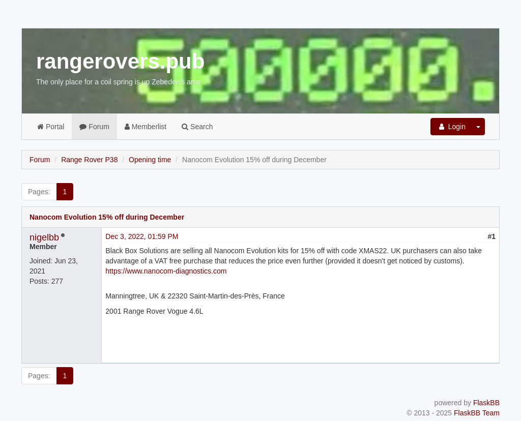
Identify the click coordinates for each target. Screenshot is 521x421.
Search (197, 127)
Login (451, 127)
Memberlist (145, 127)
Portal (50, 127)
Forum (94, 127)
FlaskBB (486, 403)
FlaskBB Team (477, 413)
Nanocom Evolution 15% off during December (107, 217)
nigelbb (44, 237)
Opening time (150, 160)
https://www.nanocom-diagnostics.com (165, 271)
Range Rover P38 (89, 160)
